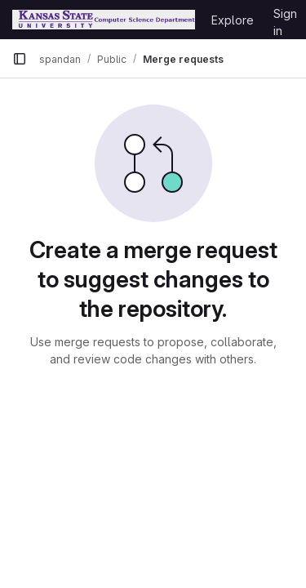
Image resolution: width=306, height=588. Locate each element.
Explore (232, 20)
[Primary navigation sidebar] (20, 59)
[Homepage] (103, 20)
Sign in (285, 16)
